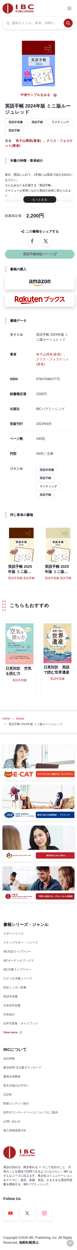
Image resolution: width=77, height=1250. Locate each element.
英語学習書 (15, 122)
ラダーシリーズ (13, 933)
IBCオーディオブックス (18, 960)
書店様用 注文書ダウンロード (22, 1067)
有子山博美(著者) (28, 141)
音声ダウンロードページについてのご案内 (30, 1112)
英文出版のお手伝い (16, 1085)
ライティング (60, 122)
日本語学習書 (12, 1005)
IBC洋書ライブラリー (17, 969)
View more (12, 1032)
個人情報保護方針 (14, 1130)
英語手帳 (37, 122)
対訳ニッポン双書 (14, 987)
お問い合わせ (12, 1121)
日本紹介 (9, 1014)
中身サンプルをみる (39, 95)
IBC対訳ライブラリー (17, 951)
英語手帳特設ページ (40, 254)
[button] (40, 283)
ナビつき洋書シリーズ (17, 978)
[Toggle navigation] (69, 8)
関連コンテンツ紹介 (16, 1103)
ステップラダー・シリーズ (20, 942)
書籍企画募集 (12, 1076)
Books (20, 718)
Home (6, 718)
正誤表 (7, 1094)
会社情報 (9, 1058)
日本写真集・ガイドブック (20, 1023)
